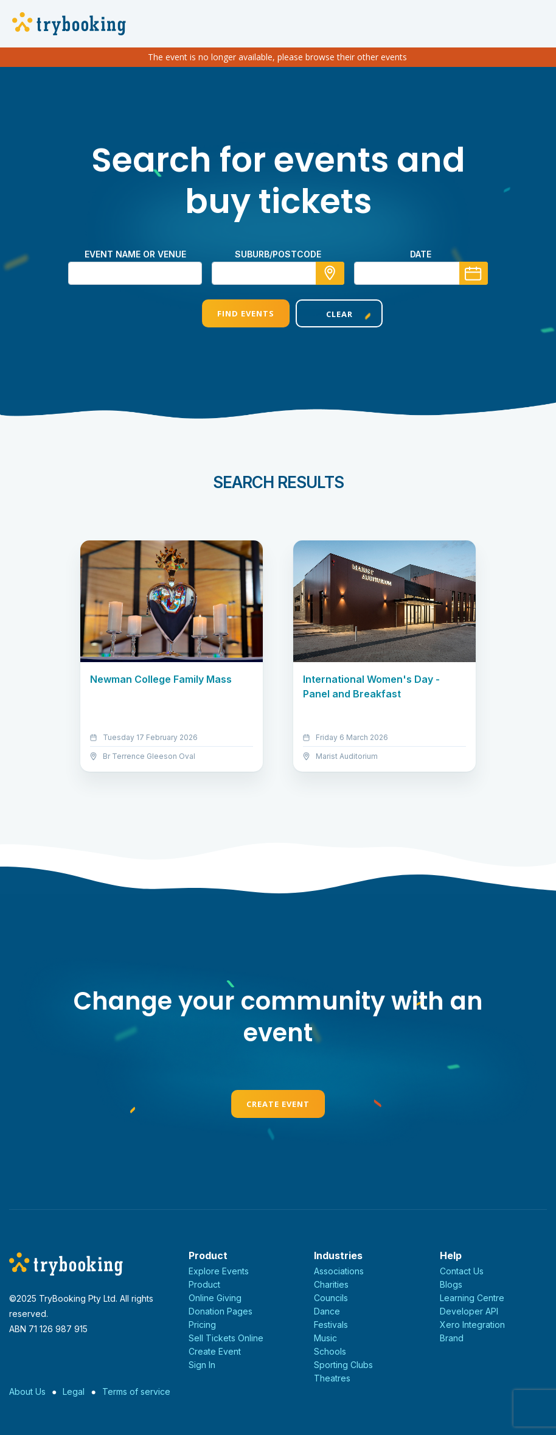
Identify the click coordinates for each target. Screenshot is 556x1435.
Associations (339, 1271)
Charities (331, 1284)
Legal (74, 1391)
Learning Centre (472, 1298)
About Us (27, 1391)
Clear (324, 314)
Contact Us (462, 1271)
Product (204, 1284)
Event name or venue (135, 254)
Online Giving (215, 1298)
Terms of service (136, 1391)
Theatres (332, 1378)
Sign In (202, 1365)
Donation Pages (220, 1311)
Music (325, 1338)
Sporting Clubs (343, 1365)
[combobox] (278, 273)
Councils (331, 1298)
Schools (330, 1351)
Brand (452, 1338)
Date (420, 254)
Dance (327, 1311)
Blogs (451, 1284)
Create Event (278, 1103)
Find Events (231, 313)
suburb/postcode (278, 254)
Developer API (469, 1311)
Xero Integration (472, 1324)
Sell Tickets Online (226, 1338)
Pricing (202, 1324)
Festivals (331, 1324)
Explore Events (219, 1271)
